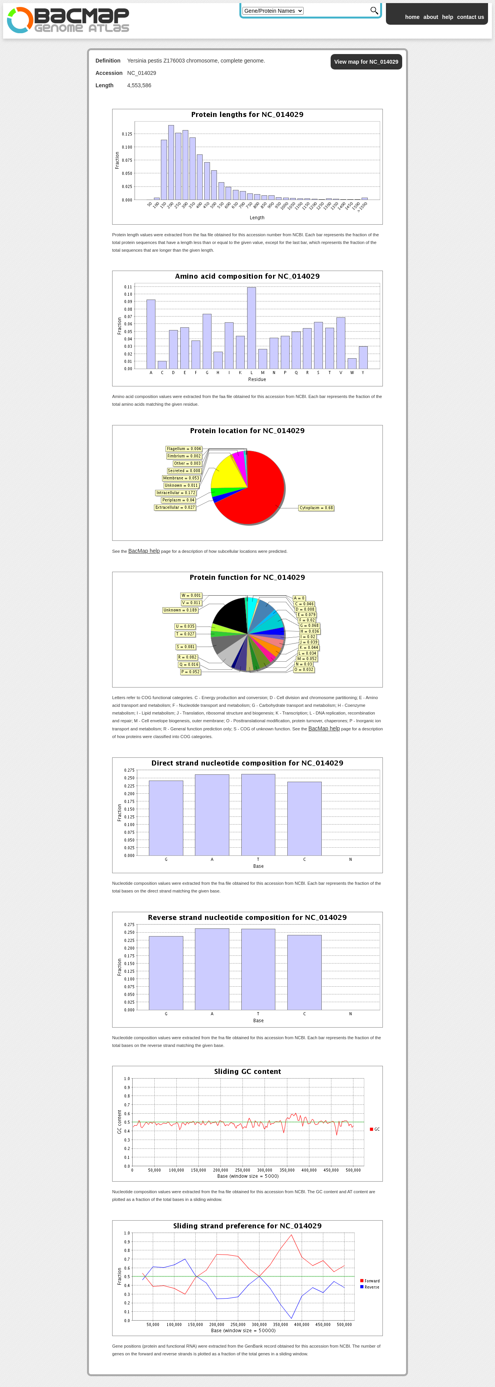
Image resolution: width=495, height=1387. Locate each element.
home (412, 17)
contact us (470, 17)
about (430, 17)
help (447, 17)
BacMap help (144, 551)
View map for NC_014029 (367, 62)
